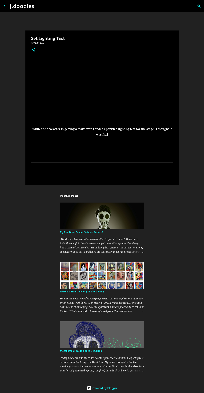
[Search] (39, 6)
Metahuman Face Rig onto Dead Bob (81, 351)
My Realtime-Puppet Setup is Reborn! (81, 232)
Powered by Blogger (102, 388)
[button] (33, 50)
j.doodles (22, 6)
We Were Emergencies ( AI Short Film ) (82, 291)
